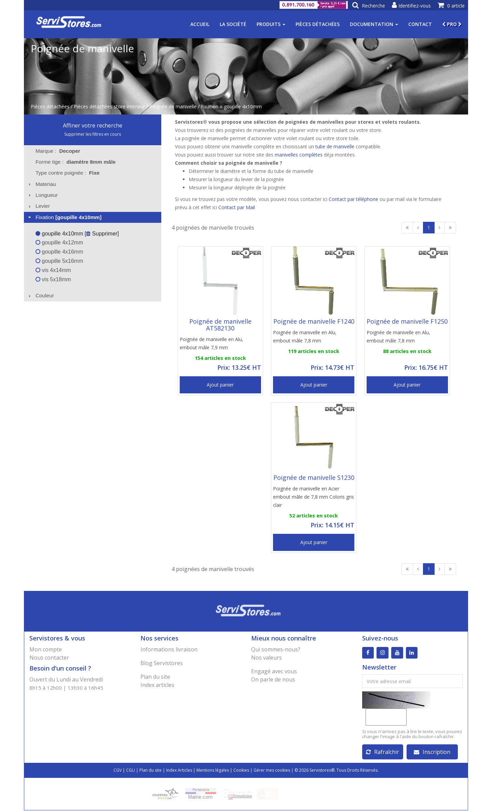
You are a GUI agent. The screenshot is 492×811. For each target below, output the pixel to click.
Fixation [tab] (64, 217)
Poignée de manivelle (172, 106)
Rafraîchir (382, 752)
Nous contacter (49, 657)
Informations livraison (168, 649)
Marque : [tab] (58, 151)
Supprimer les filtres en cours (92, 134)
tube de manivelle (334, 146)
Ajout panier (220, 384)
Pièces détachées (318, 24)
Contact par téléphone (353, 199)
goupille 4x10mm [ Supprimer (77, 233)
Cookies (241, 771)
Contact (420, 24)
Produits (271, 24)
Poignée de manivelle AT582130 (220, 324)
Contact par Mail (236, 207)
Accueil (199, 24)
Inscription (432, 752)
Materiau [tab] (41, 184)
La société (233, 24)
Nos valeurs (266, 657)
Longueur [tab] (42, 195)
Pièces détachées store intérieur (109, 106)
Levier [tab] (38, 206)
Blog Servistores (161, 663)
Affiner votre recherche (92, 125)
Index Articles (179, 771)
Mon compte (45, 649)
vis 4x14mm (53, 270)
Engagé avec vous (274, 671)
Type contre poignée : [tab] (67, 173)
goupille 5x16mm (59, 261)
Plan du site (155, 676)
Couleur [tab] (40, 295)
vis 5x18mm (53, 279)
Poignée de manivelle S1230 (313, 477)
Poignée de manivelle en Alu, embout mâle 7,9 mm (211, 343)
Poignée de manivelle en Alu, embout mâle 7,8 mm (305, 336)
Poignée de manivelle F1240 (313, 321)
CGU (130, 771)
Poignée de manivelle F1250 (407, 321)
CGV (117, 771)
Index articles (157, 685)
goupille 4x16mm (59, 252)
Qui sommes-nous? (275, 649)
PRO (452, 24)
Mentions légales (212, 771)
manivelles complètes (299, 154)
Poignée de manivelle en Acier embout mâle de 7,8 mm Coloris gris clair (313, 496)
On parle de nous (273, 679)
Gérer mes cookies (272, 771)
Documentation (374, 24)
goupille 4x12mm (59, 242)
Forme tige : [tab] (75, 162)
